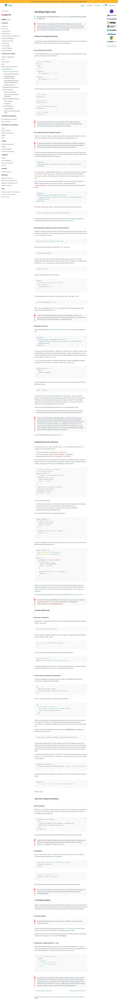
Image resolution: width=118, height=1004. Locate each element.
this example (40, 585)
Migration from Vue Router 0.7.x (10, 180)
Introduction (5, 28)
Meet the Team (5, 197)
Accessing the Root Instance (11, 74)
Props (3, 59)
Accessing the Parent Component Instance (48, 132)
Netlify (36, 998)
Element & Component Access (11, 71)
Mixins (3, 128)
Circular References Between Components (48, 675)
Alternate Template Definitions (11, 99)
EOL (105, 5)
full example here (47, 396)
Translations (111, 5)
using (62, 423)
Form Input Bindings (7, 48)
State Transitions (6, 121)
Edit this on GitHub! (73, 997)
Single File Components (8, 144)
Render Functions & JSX (8, 133)
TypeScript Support (7, 149)
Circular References (8, 89)
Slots (3, 64)
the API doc (60, 435)
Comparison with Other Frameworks (11, 192)
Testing (3, 146)
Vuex (52, 126)
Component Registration (8, 57)
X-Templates (7, 103)
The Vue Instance (6, 31)
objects (75, 928)
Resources (97, 5)
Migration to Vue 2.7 (7, 185)
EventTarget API (73, 600)
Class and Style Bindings (8, 38)
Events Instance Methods (76, 594)
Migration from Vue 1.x (7, 178)
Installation (5, 26)
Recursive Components (10, 92)
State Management (7, 160)
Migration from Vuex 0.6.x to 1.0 (10, 183)
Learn (82, 5)
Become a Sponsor (112, 46)
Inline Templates (8, 101)
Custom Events (5, 62)
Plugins (3, 135)
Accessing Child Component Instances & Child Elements (52, 228)
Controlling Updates (8, 106)
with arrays (68, 928)
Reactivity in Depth (6, 171)
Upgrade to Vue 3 (66, 1)
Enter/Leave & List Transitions (9, 119)
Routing (4, 158)
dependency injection (68, 220)
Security (4, 165)
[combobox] (70, 5)
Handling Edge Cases (7, 69)
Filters (3, 138)
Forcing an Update (8, 108)
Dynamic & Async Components (9, 66)
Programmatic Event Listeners (11, 87)
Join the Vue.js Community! (9, 194)
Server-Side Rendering (7, 163)
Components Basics (7, 50)
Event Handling (5, 45)
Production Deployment (8, 151)
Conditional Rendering (7, 41)
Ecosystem (89, 5)
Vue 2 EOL (84, 1)
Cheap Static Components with (47, 943)
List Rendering (5, 43)
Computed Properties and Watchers (11, 36)
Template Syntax (6, 33)
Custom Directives (6, 130)
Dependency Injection (9, 85)
